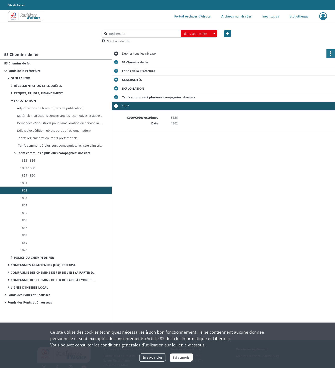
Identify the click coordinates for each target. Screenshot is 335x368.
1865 (23, 213)
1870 (23, 250)
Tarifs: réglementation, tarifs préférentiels (47, 138)
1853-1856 (27, 160)
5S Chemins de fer (17, 63)
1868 (23, 235)
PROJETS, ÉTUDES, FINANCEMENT (38, 93)
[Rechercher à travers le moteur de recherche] (143, 33)
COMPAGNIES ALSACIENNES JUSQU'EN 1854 (43, 265)
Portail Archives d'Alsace (192, 16)
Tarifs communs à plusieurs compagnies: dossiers (53, 153)
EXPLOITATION (25, 101)
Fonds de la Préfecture (24, 71)
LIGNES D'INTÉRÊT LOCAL (29, 287)
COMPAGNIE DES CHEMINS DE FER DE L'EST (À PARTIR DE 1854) (53, 272)
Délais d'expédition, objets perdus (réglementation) (54, 131)
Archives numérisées (236, 16)
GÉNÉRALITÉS (21, 78)
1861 (23, 183)
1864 (23, 205)
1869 (23, 243)
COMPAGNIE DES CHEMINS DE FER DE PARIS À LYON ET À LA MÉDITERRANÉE (53, 280)
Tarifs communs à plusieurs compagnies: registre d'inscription (60, 145)
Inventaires (270, 16)
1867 (23, 228)
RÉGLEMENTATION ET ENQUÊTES (38, 86)
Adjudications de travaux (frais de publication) (50, 108)
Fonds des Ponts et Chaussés (28, 295)
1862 (23, 190)
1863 (23, 198)
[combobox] (199, 34)
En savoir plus (153, 357)
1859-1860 (27, 175)
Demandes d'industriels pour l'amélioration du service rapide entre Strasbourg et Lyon (60, 123)
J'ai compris (181, 357)
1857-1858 (27, 168)
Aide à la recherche (118, 41)
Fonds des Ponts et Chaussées (29, 302)
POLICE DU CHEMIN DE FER (34, 258)
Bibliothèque (299, 16)
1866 (23, 220)
